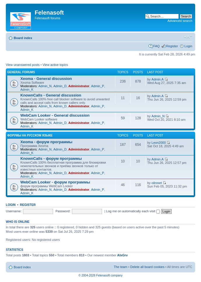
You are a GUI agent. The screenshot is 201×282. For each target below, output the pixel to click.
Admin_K (27, 89)
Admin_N (45, 86)
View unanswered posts (23, 64)
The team (120, 267)
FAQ (156, 46)
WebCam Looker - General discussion (54, 115)
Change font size (188, 36)
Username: (14, 211)
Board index (23, 38)
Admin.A (157, 79)
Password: (62, 211)
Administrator (78, 86)
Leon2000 (158, 142)
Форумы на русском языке (29, 135)
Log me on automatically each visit (133, 211)
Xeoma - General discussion (46, 78)
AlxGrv (122, 255)
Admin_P (97, 86)
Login (188, 46)
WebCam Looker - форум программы (55, 182)
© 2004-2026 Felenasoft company (101, 275)
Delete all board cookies (147, 267)
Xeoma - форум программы (46, 142)
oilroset (156, 183)
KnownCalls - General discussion (50, 95)
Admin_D (59, 86)
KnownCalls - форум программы (51, 158)
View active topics (55, 64)
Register (172, 46)
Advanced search (180, 20)
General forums (21, 72)
